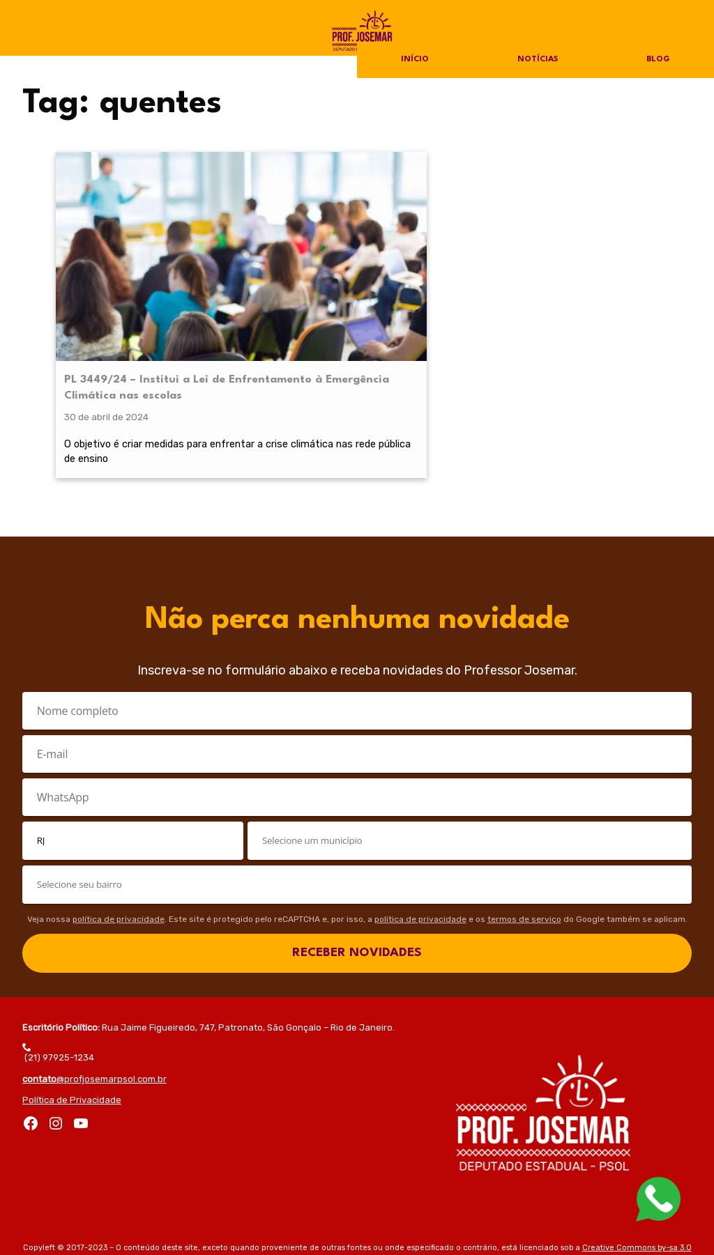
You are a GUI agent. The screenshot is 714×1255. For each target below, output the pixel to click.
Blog (658, 60)
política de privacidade (119, 856)
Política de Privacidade (71, 1036)
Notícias (537, 60)
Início (415, 60)
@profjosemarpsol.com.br (94, 1015)
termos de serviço (524, 856)
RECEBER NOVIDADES (357, 889)
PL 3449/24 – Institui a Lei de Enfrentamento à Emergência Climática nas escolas (128, 279)
